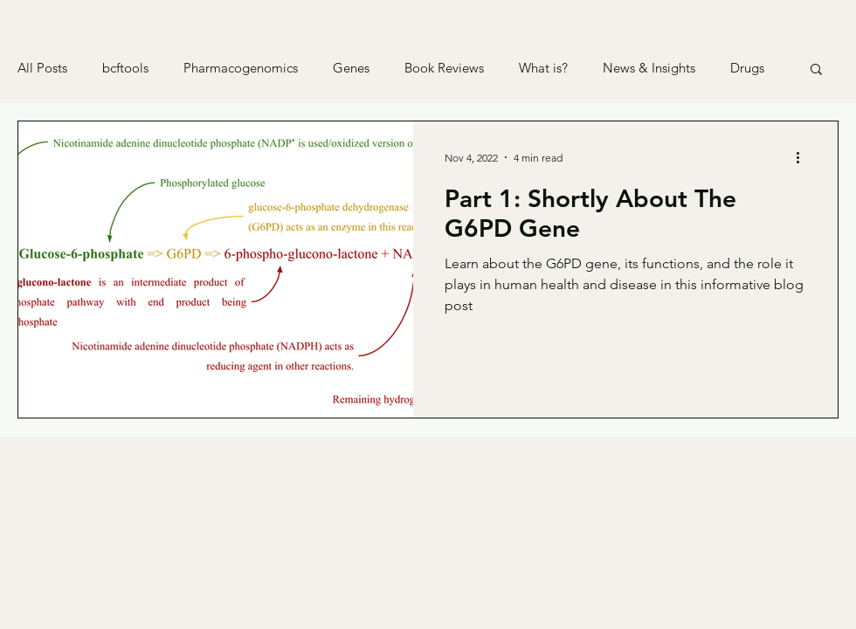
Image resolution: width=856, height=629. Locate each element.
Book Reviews (444, 68)
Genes (351, 68)
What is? (543, 68)
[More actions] (803, 157)
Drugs (747, 68)
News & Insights (649, 68)
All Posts (42, 68)
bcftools (125, 68)
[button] (816, 70)
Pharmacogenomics (240, 68)
